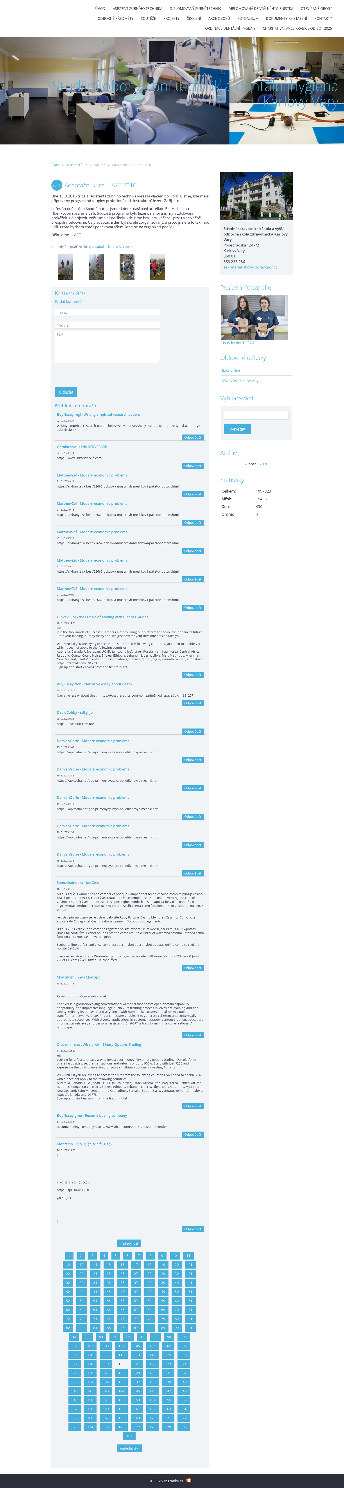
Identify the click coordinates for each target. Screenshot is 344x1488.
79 (163, 1318)
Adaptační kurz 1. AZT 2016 (112, 247)
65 (109, 1309)
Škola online (230, 370)
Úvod (100, 8)
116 (184, 1355)
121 (137, 1364)
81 (190, 1318)
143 (106, 1391)
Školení (194, 18)
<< (226, 463)
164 (184, 1409)
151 (106, 1400)
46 (122, 1291)
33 (82, 1282)
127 (106, 1373)
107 (168, 1346)
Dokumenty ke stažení (286, 18)
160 (121, 1409)
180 (184, 1427)
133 (75, 1382)
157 (75, 1409)
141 (75, 1391)
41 (190, 1282)
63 (82, 1309)
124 (184, 1364)
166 (90, 1418)
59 (163, 1300)
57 (136, 1300)
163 (168, 1409)
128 (121, 1373)
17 (136, 1264)
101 (75, 1346)
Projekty (171, 18)
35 (109, 1282)
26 (122, 1273)
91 (190, 1328)
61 (190, 1300)
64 (95, 1309)
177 (137, 1427)
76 (122, 1318)
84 (95, 1328)
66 (122, 1309)
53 (82, 1300)
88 (150, 1328)
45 (109, 1291)
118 (90, 1364)
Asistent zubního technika (137, 8)
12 (68, 1264)
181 (129, 1436)
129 (137, 1373)
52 (68, 1300)
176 (121, 1427)
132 (184, 1373)
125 (75, 1373)
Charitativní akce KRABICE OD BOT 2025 (297, 28)
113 (137, 1355)
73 (82, 1318)
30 (177, 1273)
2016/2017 (97, 165)
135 (106, 1382)
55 (109, 1300)
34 (95, 1282)
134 (90, 1382)
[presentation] (88, 373)
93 (88, 1337)
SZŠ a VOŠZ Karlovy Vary (240, 380)
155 (168, 1400)
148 (184, 1391)
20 (177, 1264)
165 (75, 1418)
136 (121, 1382)
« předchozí (129, 1243)
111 (106, 1355)
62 (68, 1309)
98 (156, 1337)
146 (153, 1391)
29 (163, 1273)
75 (109, 1318)
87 (136, 1328)
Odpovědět (192, 437)
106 (153, 1346)
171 (168, 1418)
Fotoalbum (248, 18)
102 (90, 1346)
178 (153, 1427)
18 (150, 1264)
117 (75, 1364)
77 (136, 1318)
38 (150, 1282)
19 (163, 1264)
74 (95, 1318)
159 (106, 1409)
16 (122, 1264)
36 (122, 1282)
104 (121, 1346)
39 (163, 1282)
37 (136, 1282)
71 (190, 1309)
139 (168, 1382)
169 (137, 1418)
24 (95, 1273)
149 (75, 1400)
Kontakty (323, 18)
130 (153, 1373)
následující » (129, 1448)
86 (122, 1328)
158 (90, 1409)
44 (95, 1291)
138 (153, 1382)
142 (90, 1391)
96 (128, 1337)
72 (68, 1318)
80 (177, 1318)
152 (121, 1400)
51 (190, 1291)
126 (90, 1373)
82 (68, 1328)
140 (184, 1382)
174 (90, 1427)
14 (95, 1264)
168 (121, 1418)
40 (177, 1282)
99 (169, 1337)
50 (177, 1291)
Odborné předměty (115, 18)
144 (121, 1391)
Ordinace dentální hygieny (230, 28)
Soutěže (148, 18)
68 (150, 1309)
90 (177, 1328)
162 (153, 1409)
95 (115, 1337)
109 (75, 1355)
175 (106, 1427)
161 (137, 1409)
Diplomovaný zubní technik (195, 8)
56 (122, 1300)
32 (68, 1282)
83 (82, 1328)
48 (150, 1291)
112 (121, 1355)
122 (153, 1364)
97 (142, 1337)
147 (168, 1391)
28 (150, 1273)
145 (137, 1391)
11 (188, 1255)
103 (106, 1346)
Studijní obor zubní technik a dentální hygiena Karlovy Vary (195, 93)
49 (163, 1291)
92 (74, 1337)
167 (106, 1418)
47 (136, 1291)
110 (90, 1355)
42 (68, 1291)
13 (82, 1264)
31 (190, 1273)
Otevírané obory (316, 8)
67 (136, 1309)
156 (184, 1400)
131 (168, 1373)
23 (82, 1273)
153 (137, 1400)
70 (177, 1309)
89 (163, 1328)
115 (168, 1355)
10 (175, 1255)
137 (137, 1382)
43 (82, 1291)
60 (177, 1300)
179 (168, 1427)
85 (109, 1328)
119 (106, 1364)
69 (163, 1309)
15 (109, 1264)
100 (184, 1337)
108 (184, 1346)
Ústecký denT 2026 (237, 342)
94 (101, 1337)
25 (109, 1273)
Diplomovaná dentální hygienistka (260, 8)
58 (150, 1300)
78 (150, 1318)
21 (190, 1264)
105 (137, 1346)
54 (95, 1300)
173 (75, 1427)
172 (184, 1418)
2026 (264, 463)
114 (153, 1355)
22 (68, 1273)
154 (153, 1400)
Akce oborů (219, 18)
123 (168, 1364)
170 (153, 1418)
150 (90, 1400)
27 (136, 1273)
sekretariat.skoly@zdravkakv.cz (250, 267)
